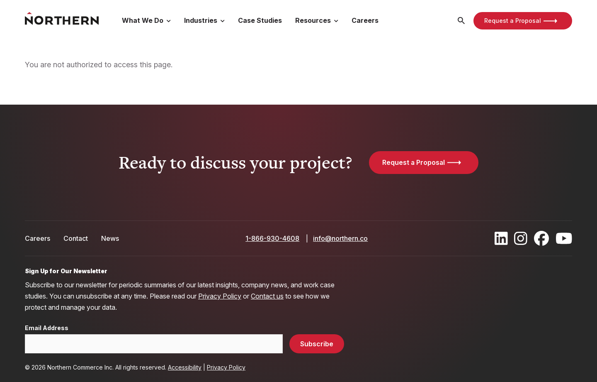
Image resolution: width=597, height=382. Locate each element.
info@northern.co (340, 238)
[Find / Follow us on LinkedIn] (501, 238)
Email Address (46, 328)
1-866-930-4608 (272, 238)
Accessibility (184, 367)
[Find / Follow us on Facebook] (541, 238)
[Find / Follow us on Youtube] (564, 238)
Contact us (267, 296)
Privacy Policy (219, 296)
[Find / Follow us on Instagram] (520, 238)
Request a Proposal (512, 20)
